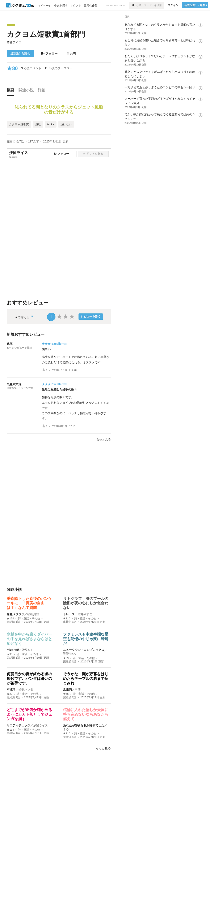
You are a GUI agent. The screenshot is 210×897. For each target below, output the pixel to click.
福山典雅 (33, 614)
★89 (66, 658)
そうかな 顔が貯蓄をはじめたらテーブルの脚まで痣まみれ (85, 678)
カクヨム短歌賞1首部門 (46, 34)
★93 (9, 654)
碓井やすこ (85, 614)
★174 (10, 618)
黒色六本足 (14, 384)
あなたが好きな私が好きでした (83, 725)
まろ (66, 729)
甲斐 (78, 689)
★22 (9, 693)
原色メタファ (15, 614)
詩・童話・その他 (29, 618)
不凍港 (11, 689)
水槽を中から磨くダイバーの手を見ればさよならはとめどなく (29, 638)
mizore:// (13, 650)
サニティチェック (18, 725)
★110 (66, 618)
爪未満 (67, 689)
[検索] (132, 5)
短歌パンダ (25, 689)
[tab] (11, 91)
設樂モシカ (70, 653)
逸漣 (10, 343)
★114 (10, 729)
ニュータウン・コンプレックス (83, 650)
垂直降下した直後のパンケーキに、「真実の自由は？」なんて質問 (29, 603)
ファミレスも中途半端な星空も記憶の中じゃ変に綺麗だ (85, 638)
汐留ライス (14, 42)
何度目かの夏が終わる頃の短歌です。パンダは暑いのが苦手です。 (29, 678)
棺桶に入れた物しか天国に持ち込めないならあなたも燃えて (85, 714)
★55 (66, 693)
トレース (69, 614)
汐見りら (28, 650)
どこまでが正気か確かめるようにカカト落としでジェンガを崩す (29, 714)
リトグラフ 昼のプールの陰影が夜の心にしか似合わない (85, 603)
